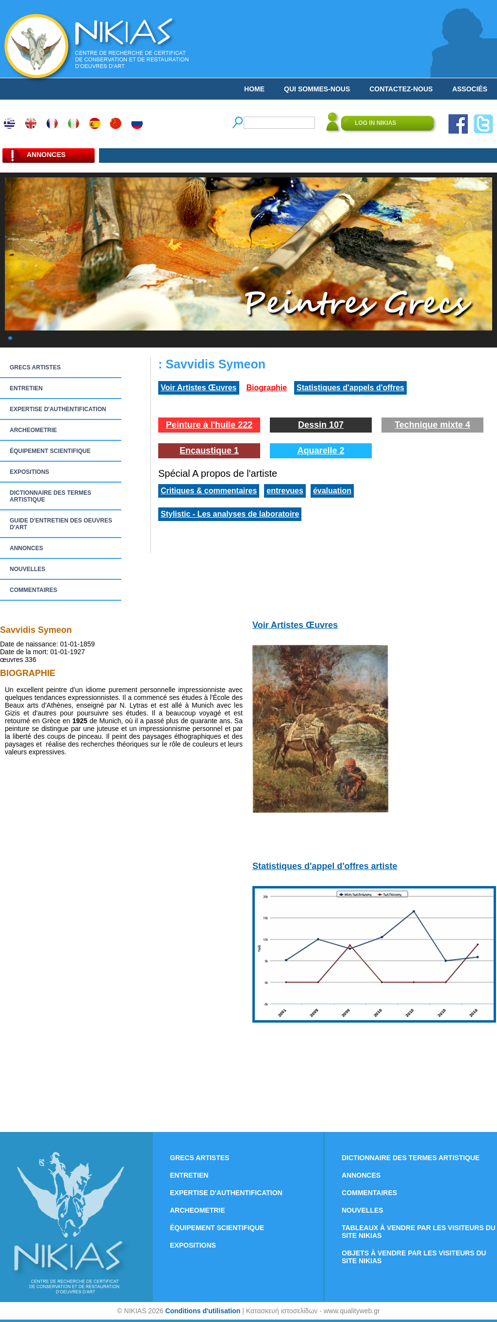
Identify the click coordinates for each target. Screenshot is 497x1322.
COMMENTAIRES (33, 590)
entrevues (284, 491)
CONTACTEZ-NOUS (400, 89)
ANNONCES (26, 548)
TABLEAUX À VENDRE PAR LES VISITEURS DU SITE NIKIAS (419, 1231)
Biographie (267, 387)
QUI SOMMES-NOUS (317, 89)
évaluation (332, 491)
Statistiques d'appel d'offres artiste (325, 866)
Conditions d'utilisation (202, 1311)
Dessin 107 (321, 425)
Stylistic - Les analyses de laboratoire (230, 514)
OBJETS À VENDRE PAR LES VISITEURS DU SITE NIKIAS (414, 1257)
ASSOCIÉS (469, 89)
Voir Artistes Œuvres (199, 387)
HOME (254, 89)
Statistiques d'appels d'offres (350, 387)
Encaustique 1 (209, 450)
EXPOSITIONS (29, 472)
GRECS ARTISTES (35, 367)
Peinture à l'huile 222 (209, 425)
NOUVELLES (27, 569)
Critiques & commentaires (209, 491)
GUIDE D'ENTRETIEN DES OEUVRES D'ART (61, 524)
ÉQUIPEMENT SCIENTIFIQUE (50, 451)
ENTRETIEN (26, 388)
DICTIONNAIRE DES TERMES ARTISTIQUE (50, 496)
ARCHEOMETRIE (33, 430)
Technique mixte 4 (432, 425)
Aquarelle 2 (320, 450)
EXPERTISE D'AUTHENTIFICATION (58, 409)
